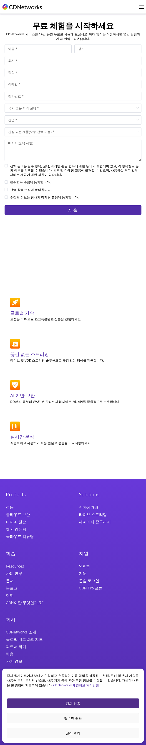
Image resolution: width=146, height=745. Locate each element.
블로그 (12, 588)
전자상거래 (88, 507)
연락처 (85, 566)
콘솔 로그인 (89, 580)
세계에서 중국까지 (95, 521)
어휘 (10, 595)
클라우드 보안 (18, 514)
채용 (10, 653)
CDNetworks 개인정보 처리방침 (76, 685)
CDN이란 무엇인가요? (24, 602)
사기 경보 (14, 661)
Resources (15, 566)
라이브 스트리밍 (93, 514)
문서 (10, 580)
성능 (10, 507)
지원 (83, 573)
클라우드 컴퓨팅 (20, 536)
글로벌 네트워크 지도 (24, 639)
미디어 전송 (16, 521)
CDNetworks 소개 (21, 632)
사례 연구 (14, 573)
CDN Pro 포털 (91, 588)
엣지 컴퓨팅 (16, 529)
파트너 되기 (16, 646)
